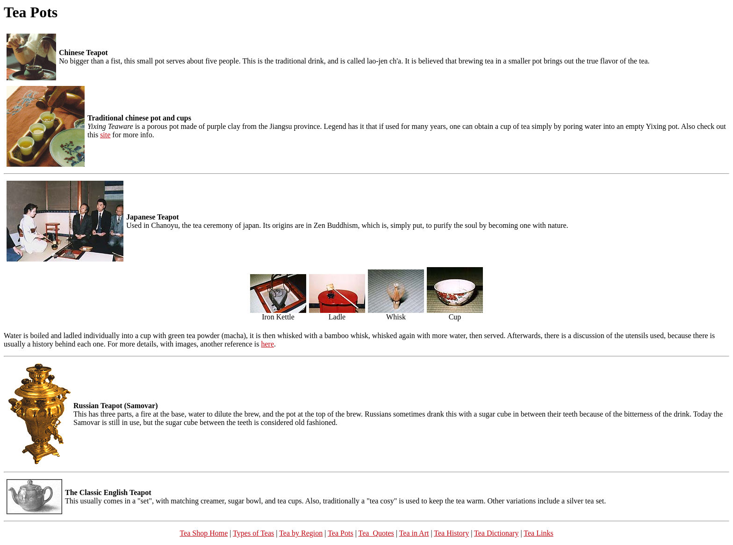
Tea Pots (340, 533)
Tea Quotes (376, 533)
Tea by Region (301, 533)
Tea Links (538, 533)
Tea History (451, 533)
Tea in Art (414, 533)
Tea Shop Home (204, 533)
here (267, 344)
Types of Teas (253, 533)
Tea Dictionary (496, 533)
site (105, 135)
